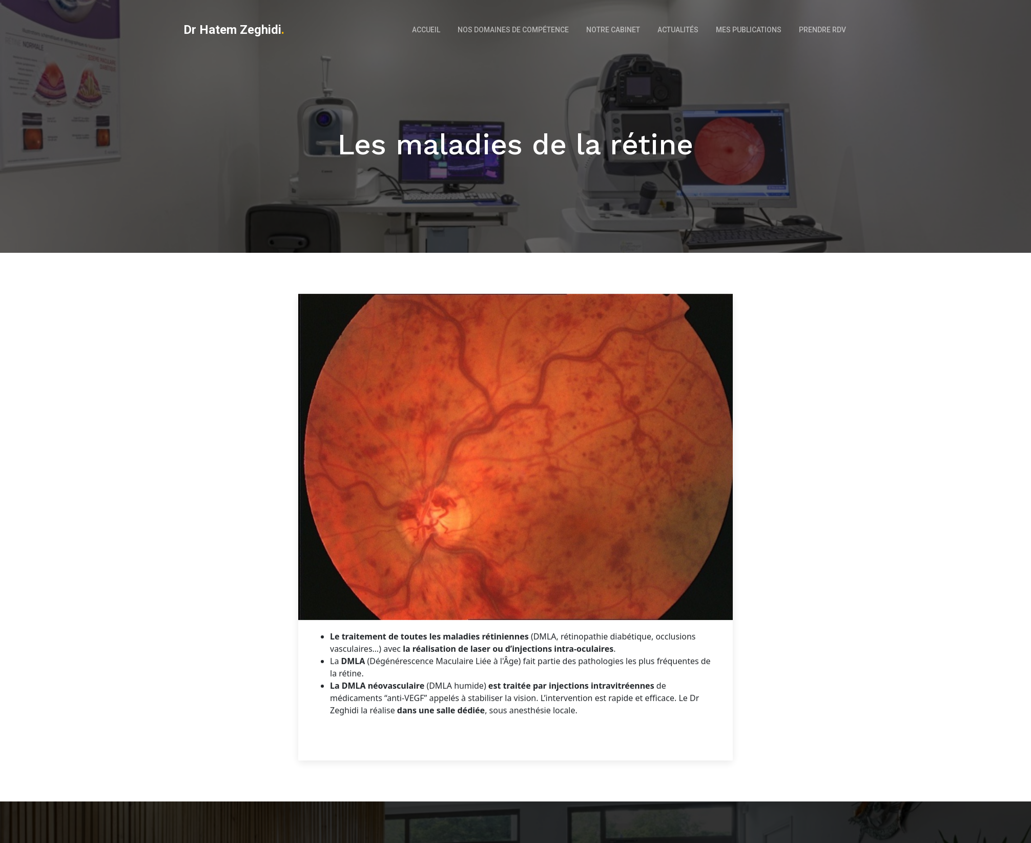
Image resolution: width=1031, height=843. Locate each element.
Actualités (677, 30)
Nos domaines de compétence (513, 30)
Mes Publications (748, 30)
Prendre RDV (822, 30)
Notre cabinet (613, 30)
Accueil (426, 30)
